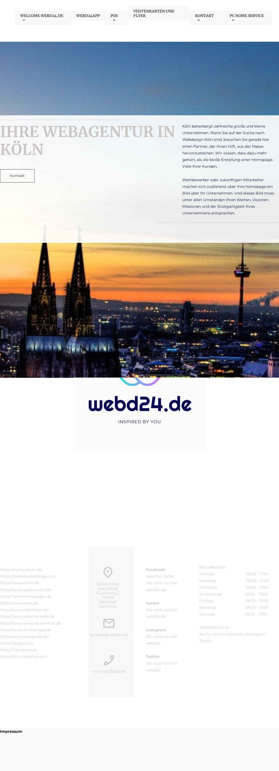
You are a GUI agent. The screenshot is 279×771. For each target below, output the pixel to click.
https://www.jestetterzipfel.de (27, 616)
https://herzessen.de (18, 649)
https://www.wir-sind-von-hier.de (30, 623)
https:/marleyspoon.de (21, 569)
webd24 (153, 643)
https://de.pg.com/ (17, 643)
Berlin (204, 634)
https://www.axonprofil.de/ (24, 636)
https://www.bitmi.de (19, 583)
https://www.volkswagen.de (25, 596)
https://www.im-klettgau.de (25, 630)
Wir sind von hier (162, 583)
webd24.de (156, 589)
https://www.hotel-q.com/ (24, 656)
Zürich (205, 640)
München (234, 634)
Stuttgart (254, 634)
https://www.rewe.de (19, 603)
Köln (218, 634)
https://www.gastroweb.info (26, 589)
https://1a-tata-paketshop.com (28, 576)
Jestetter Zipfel (160, 576)
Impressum (11, 731)
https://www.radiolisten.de (24, 609)
